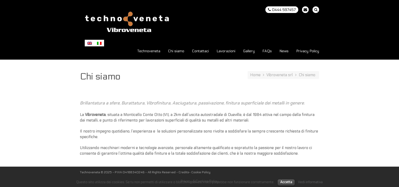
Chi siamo (176, 51)
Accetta (286, 182)
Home (255, 75)
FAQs (267, 51)
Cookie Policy (200, 172)
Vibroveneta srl (279, 75)
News (284, 51)
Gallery (249, 51)
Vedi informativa (310, 182)
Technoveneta (148, 51)
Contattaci (200, 51)
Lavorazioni (226, 51)
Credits (184, 172)
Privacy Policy (307, 51)
